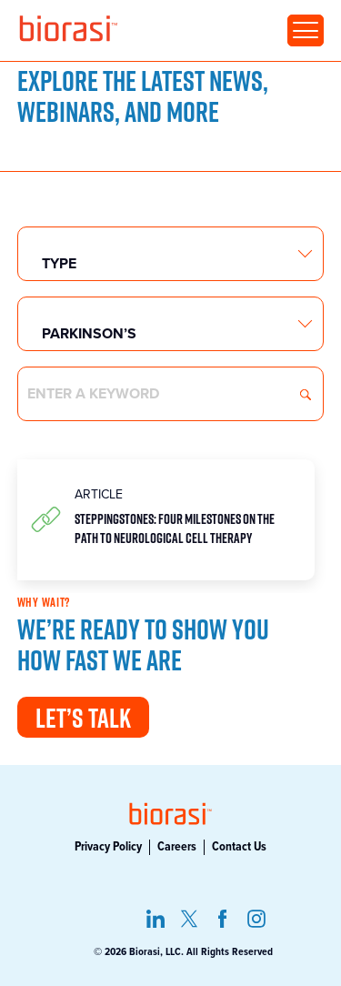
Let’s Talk (83, 717)
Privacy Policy (108, 847)
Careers (176, 847)
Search (305, 394)
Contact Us (239, 847)
